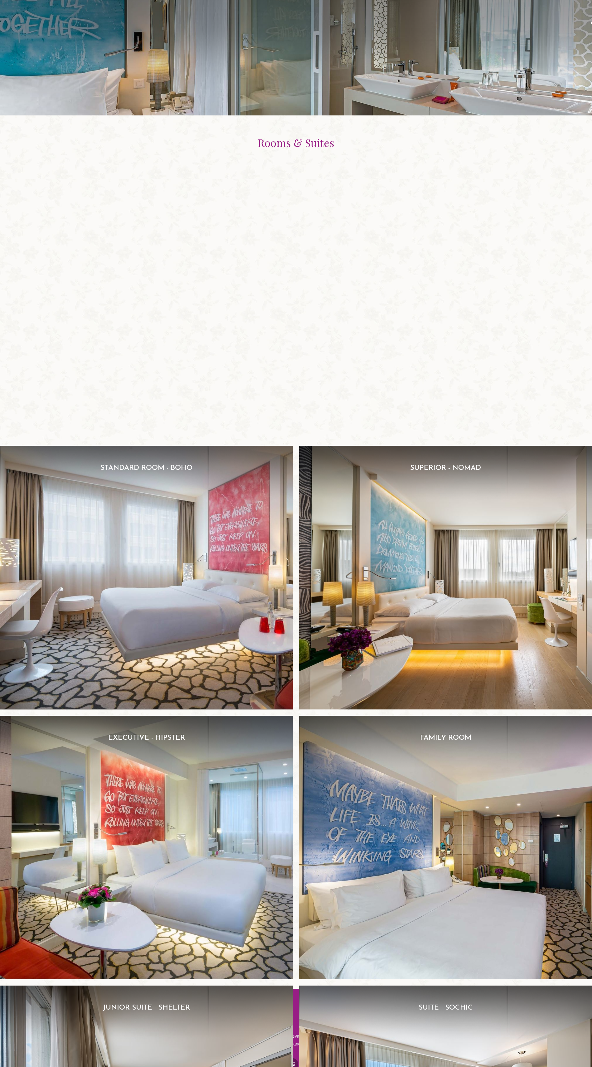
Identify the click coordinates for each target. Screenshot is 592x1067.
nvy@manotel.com (297, 1043)
